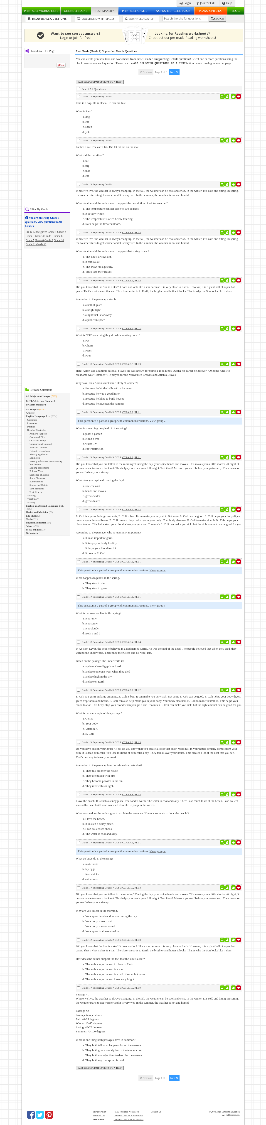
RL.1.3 (137, 328)
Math (29, 519)
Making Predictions (39, 467)
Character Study (38, 440)
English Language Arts (38, 416)
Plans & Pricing (210, 11)
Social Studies (33, 529)
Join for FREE (206, 3)
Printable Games (134, 11)
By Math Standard (36, 404)
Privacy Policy (99, 1111)
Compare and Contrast (41, 443)
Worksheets (41, 11)
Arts (28, 412)
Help (227, 3)
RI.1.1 (137, 411)
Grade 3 (30, 236)
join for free (82, 37)
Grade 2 (61, 231)
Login (185, 3)
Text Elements (37, 488)
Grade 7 (30, 240)
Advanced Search (139, 19)
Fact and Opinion (38, 447)
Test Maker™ (104, 11)
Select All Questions (91, 89)
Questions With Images (95, 19)
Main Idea (35, 457)
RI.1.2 (137, 689)
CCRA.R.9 (127, 987)
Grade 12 (41, 244)
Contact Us (156, 1111)
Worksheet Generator (172, 11)
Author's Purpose (38, 433)
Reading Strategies (36, 430)
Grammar (32, 419)
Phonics (31, 426)
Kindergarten (40, 231)
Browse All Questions (47, 19)
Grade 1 (52, 231)
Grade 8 (39, 240)
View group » (158, 420)
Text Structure (37, 492)
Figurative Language (40, 451)
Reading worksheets (200, 37)
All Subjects (32, 409)
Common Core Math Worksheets (129, 1119)
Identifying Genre (38, 454)
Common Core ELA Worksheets (128, 1115)
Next (174, 72)
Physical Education (36, 522)
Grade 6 (58, 236)
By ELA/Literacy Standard (40, 401)
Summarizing (36, 481)
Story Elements (37, 478)
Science (30, 526)
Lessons (75, 11)
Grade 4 (39, 236)
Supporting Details (39, 485)
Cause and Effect (38, 437)
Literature (32, 423)
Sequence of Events (39, 474)
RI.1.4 (137, 280)
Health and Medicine (37, 512)
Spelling (31, 495)
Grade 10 (59, 240)
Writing (31, 502)
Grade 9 (48, 240)
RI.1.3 (137, 363)
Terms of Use (99, 1115)
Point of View (36, 471)
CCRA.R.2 (127, 689)
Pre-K (29, 231)
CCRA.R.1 (127, 411)
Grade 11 (31, 244)
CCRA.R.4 (127, 280)
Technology (32, 533)
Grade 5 (48, 236)
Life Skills (31, 515)
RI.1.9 (137, 987)
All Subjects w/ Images (38, 396)
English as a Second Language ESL (45, 505)
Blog (236, 11)
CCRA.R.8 (127, 232)
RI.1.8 (137, 232)
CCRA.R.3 (127, 328)
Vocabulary (33, 498)
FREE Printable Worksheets (126, 1111)
